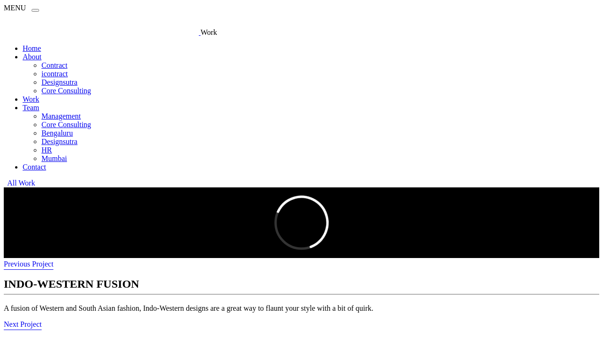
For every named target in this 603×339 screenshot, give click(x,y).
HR (46, 150)
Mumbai (54, 158)
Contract (54, 65)
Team (31, 108)
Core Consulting (66, 91)
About (32, 57)
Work (31, 99)
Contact (34, 167)
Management (61, 116)
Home (32, 48)
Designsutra (59, 82)
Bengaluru (57, 133)
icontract (54, 74)
